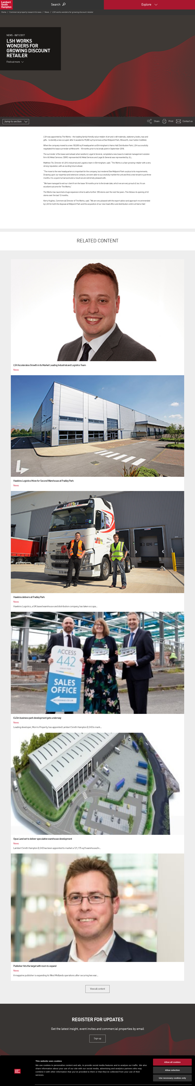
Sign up (97, 1038)
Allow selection (172, 1061)
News (47, 12)
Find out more (15, 62)
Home (3, 12)
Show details (142, 1080)
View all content (97, 989)
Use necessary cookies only (172, 1069)
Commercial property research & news (25, 12)
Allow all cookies (172, 1053)
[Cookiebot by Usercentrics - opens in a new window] (17, 1081)
